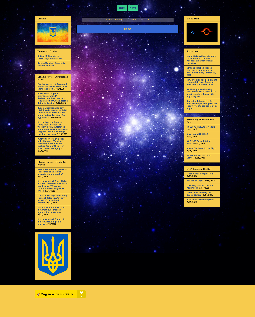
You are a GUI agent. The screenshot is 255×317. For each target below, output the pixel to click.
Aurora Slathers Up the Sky (200, 148)
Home (122, 7)
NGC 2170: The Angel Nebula (201, 127)
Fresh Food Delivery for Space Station (199, 193)
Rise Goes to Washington (200, 199)
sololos (126, 310)
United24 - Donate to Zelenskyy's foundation (49, 57)
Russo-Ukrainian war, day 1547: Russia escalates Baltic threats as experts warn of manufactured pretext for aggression (52, 113)
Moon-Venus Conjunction (200, 173)
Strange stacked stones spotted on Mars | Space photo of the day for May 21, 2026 (201, 71)
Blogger (147, 310)
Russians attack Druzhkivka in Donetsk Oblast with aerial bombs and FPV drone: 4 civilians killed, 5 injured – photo (52, 186)
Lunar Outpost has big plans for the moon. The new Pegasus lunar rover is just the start (201, 59)
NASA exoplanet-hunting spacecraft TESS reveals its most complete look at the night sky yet (201, 93)
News (133, 7)
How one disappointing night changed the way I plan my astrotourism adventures (202, 82)
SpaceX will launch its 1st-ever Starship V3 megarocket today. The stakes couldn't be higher (202, 104)
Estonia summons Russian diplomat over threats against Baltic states (51, 209)
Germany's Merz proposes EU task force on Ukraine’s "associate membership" (52, 171)
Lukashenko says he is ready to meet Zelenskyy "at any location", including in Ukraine (52, 199)
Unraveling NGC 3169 (197, 134)
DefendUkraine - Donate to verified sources (51, 64)
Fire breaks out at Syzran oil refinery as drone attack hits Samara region (52, 86)
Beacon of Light (195, 180)
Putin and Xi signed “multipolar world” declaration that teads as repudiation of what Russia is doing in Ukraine (52, 98)
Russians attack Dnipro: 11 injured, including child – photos (51, 221)
